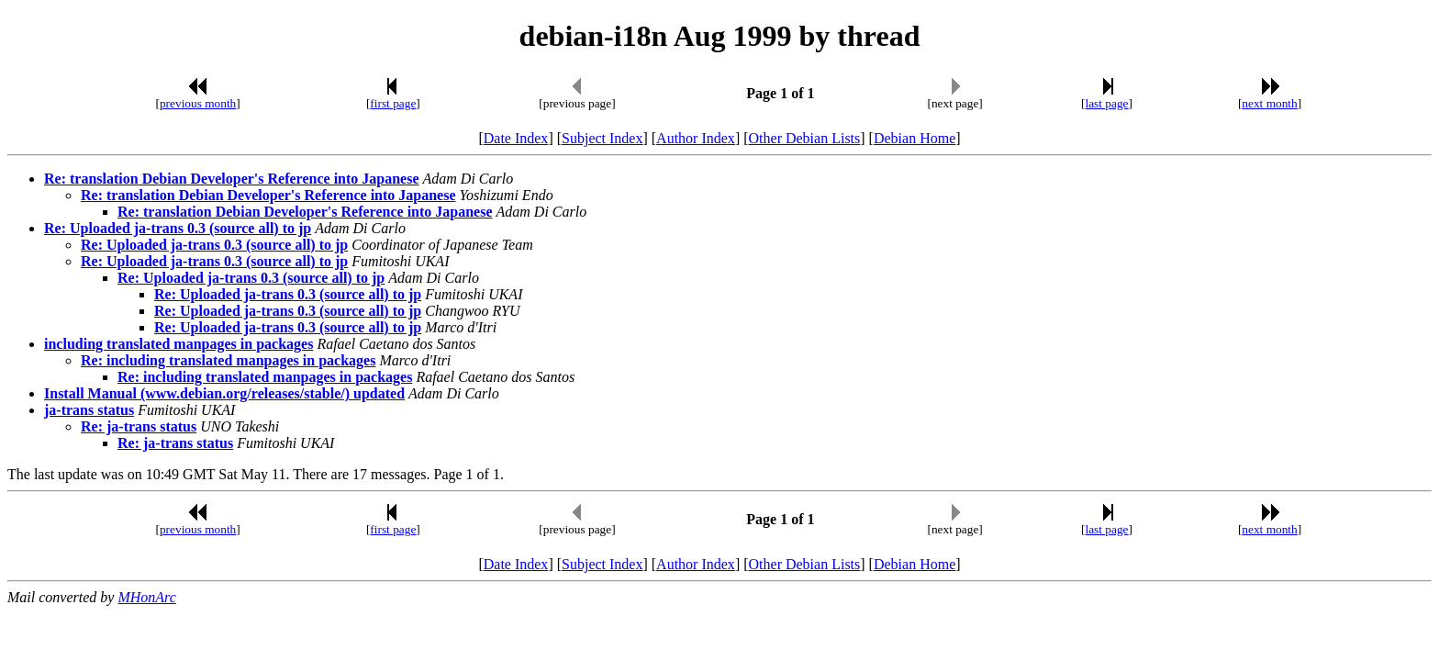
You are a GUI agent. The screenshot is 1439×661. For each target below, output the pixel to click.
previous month (198, 103)
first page (393, 103)
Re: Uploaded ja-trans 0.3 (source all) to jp (177, 228)
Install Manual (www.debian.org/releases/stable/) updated (224, 393)
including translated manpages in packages (178, 344)
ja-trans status (89, 410)
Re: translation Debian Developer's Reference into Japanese (231, 178)
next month (1269, 103)
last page (1107, 103)
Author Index (695, 138)
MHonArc (146, 597)
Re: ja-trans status (138, 426)
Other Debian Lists (805, 138)
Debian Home (914, 138)
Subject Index (602, 138)
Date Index (516, 138)
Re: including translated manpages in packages (228, 360)
